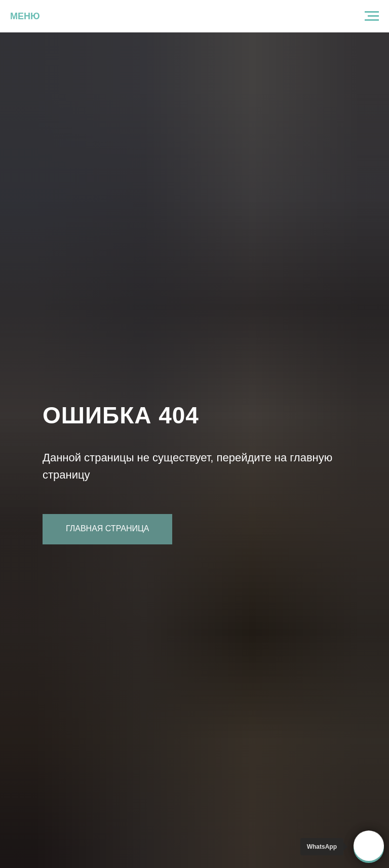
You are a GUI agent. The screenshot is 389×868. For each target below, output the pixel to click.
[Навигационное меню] (372, 16)
